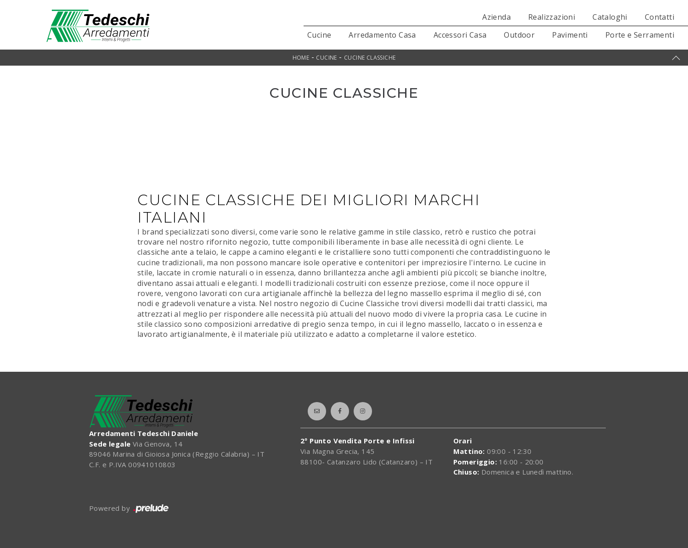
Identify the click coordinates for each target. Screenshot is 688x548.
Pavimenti (570, 35)
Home (301, 58)
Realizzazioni (551, 17)
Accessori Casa (460, 35)
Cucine (319, 35)
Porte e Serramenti (639, 35)
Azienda (496, 17)
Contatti (659, 17)
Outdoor (519, 35)
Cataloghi (609, 17)
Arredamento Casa (382, 35)
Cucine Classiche (369, 58)
